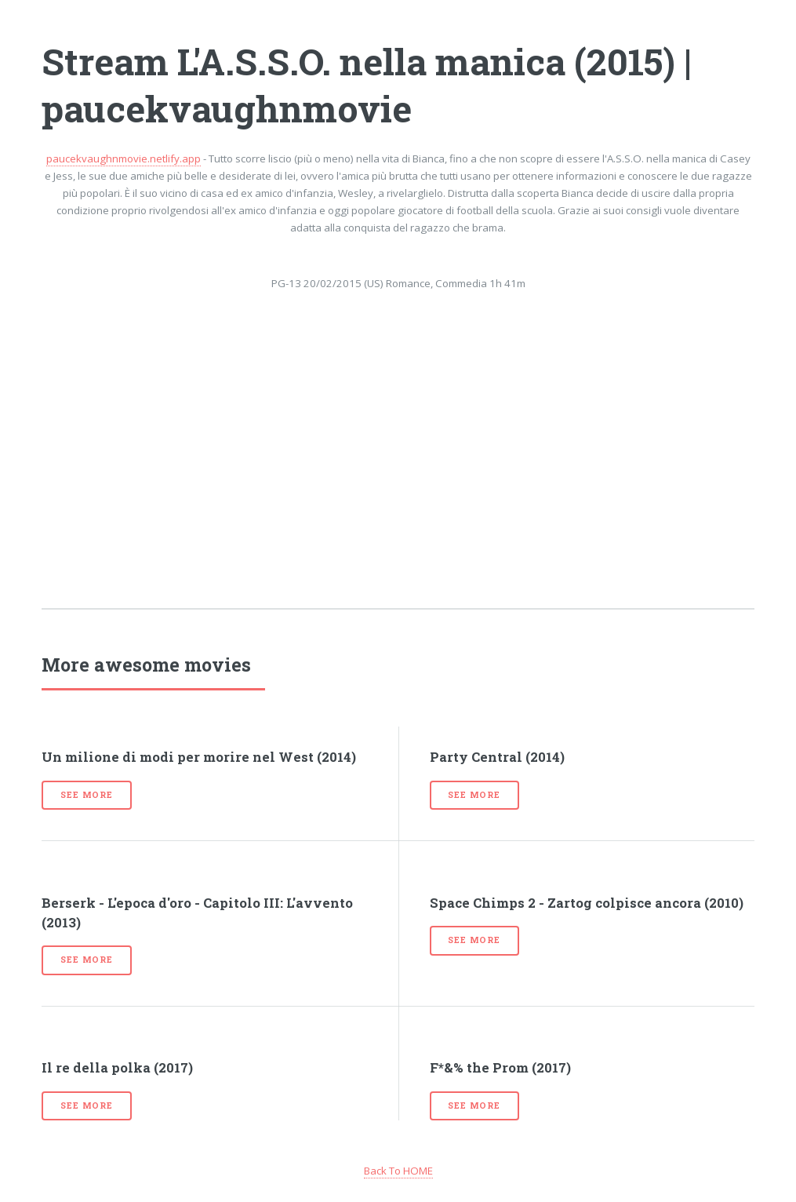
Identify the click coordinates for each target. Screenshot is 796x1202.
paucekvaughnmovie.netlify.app (123, 158)
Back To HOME (398, 1171)
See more (86, 794)
